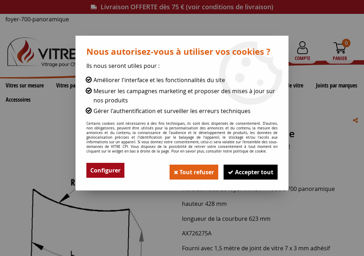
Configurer (105, 170)
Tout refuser (189, 170)
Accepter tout (249, 170)
